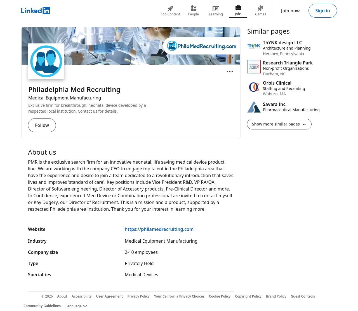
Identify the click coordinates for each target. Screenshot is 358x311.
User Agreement (109, 296)
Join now (290, 11)
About (62, 296)
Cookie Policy (219, 296)
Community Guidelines (42, 305)
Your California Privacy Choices (179, 296)
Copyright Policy (248, 296)
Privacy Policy (138, 296)
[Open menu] (230, 71)
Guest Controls (303, 296)
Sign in (322, 11)
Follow (42, 125)
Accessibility (82, 296)
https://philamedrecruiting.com (159, 229)
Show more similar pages (279, 124)
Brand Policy (276, 296)
